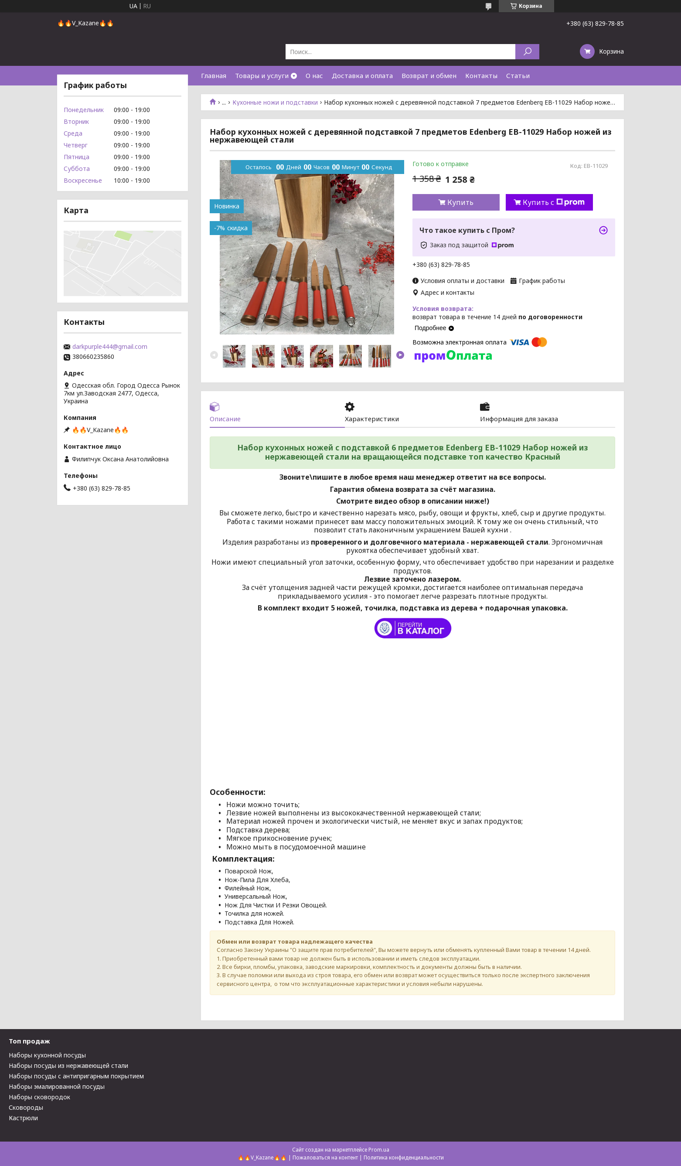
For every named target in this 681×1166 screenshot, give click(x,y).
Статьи (518, 75)
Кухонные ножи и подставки (275, 102)
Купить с (554, 202)
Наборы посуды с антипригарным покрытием (76, 1076)
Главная (213, 75)
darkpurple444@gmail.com (109, 347)
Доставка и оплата (362, 75)
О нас (314, 75)
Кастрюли (23, 1118)
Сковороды (26, 1107)
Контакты (481, 75)
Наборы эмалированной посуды (57, 1086)
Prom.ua (378, 1149)
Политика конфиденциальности (404, 1157)
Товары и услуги (262, 75)
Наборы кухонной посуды (47, 1055)
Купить (460, 202)
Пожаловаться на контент (325, 1157)
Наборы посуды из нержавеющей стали (68, 1065)
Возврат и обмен (429, 75)
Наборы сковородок (39, 1097)
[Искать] (527, 51)
